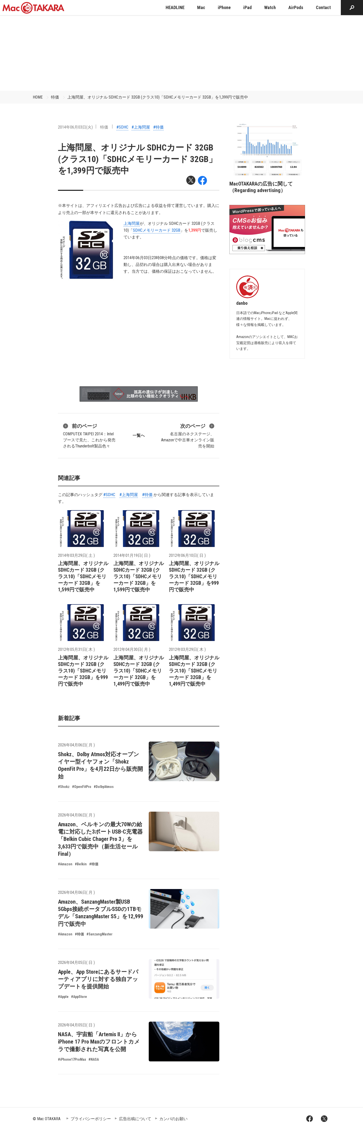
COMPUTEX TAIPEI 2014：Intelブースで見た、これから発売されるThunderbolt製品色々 (89, 435)
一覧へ (139, 435)
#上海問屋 (141, 127)
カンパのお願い (173, 1118)
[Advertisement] (181, 53)
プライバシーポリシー (91, 1118)
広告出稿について (135, 1118)
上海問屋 (132, 223)
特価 (55, 97)
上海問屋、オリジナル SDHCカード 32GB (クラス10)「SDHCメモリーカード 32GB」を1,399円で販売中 (157, 97)
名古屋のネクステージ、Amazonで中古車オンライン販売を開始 (187, 435)
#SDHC (122, 127)
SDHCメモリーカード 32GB (156, 230)
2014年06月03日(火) (75, 127)
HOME (38, 97)
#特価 (158, 127)
